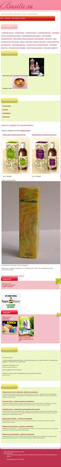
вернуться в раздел (8, 276)
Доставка (5, 109)
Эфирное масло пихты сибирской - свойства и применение (20, 392)
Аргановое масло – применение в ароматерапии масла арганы (21, 409)
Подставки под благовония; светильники (28, 39)
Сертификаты (6, 113)
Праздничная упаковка (17, 48)
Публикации (6, 117)
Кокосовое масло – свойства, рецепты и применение (18, 401)
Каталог (8, 18)
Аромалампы (19, 33)
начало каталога (19, 276)
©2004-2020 (7, 451)
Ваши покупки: (6, 283)
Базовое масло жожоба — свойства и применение (17, 418)
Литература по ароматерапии (37, 45)
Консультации (6, 106)
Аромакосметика (44, 33)
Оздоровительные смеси (31, 36)
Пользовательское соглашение (15, 459)
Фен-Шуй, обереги (50, 48)
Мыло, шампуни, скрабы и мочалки (33, 42)
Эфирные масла (8, 33)
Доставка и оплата (18, 18)
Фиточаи (48, 39)
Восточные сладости (35, 48)
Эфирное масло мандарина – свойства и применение (18, 434)
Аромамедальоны (18, 45)
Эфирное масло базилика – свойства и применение (17, 426)
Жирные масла (31, 33)
